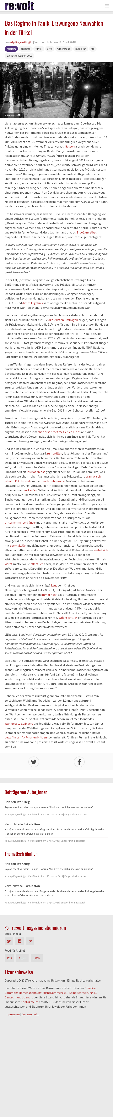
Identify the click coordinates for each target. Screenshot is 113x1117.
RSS (9, 958)
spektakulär (18, 545)
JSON (36, 958)
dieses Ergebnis (32, 303)
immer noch (49, 594)
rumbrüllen (54, 453)
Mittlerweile (23, 481)
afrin (49, 48)
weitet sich (101, 550)
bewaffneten (13, 737)
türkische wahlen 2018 (19, 55)
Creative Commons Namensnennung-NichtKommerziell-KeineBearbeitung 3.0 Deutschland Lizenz (51, 992)
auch (46, 481)
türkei (38, 48)
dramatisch (93, 476)
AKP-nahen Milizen (34, 737)
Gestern (70, 146)
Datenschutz (30, 1014)
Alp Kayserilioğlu (21, 42)
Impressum (12, 1014)
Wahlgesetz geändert (19, 723)
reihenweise (57, 481)
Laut (54, 585)
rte (92, 48)
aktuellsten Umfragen (63, 320)
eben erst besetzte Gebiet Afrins (59, 432)
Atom (22, 958)
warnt (9, 564)
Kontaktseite (29, 1002)
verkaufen (30, 490)
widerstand (63, 48)
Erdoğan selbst (87, 232)
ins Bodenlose (36, 472)
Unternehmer (14, 522)
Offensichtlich (68, 618)
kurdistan (80, 48)
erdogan (25, 48)
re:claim (11, 48)
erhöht (9, 481)
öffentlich (36, 564)
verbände (29, 522)
